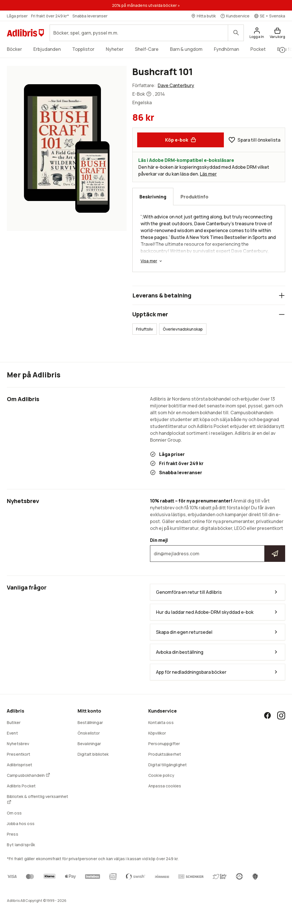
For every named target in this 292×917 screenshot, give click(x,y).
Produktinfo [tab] (194, 197)
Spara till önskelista (254, 140)
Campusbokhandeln (28, 775)
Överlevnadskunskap (183, 329)
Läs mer (208, 174)
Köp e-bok (180, 140)
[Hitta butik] (203, 16)
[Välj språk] (269, 16)
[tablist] (208, 196)
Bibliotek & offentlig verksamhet (37, 799)
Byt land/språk (21, 844)
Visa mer (152, 261)
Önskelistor (89, 733)
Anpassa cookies (164, 786)
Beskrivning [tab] (152, 197)
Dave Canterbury (176, 85)
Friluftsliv (144, 329)
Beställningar (90, 722)
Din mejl (217, 549)
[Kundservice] (235, 16)
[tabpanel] (208, 238)
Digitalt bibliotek (93, 754)
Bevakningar (89, 743)
